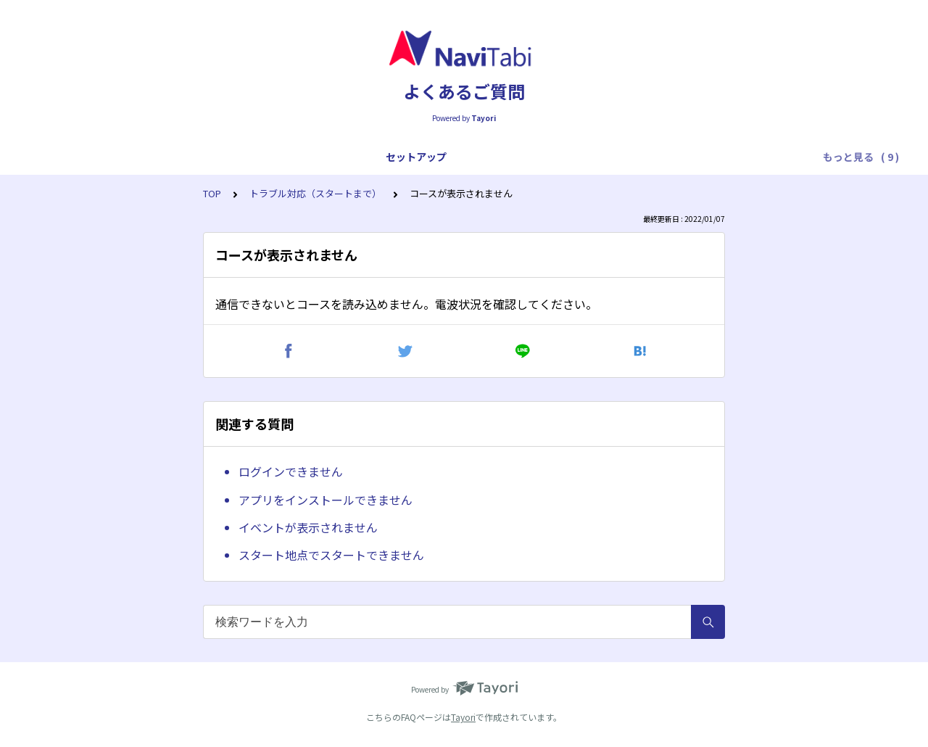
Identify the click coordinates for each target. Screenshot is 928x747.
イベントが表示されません (308, 527)
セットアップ (71, 156)
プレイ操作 (289, 156)
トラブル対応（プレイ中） (558, 156)
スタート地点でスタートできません (331, 555)
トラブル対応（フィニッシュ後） (715, 156)
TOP (212, 193)
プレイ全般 (218, 156)
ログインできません (291, 471)
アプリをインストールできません (326, 499)
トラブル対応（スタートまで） (406, 156)
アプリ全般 (147, 156)
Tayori (463, 717)
